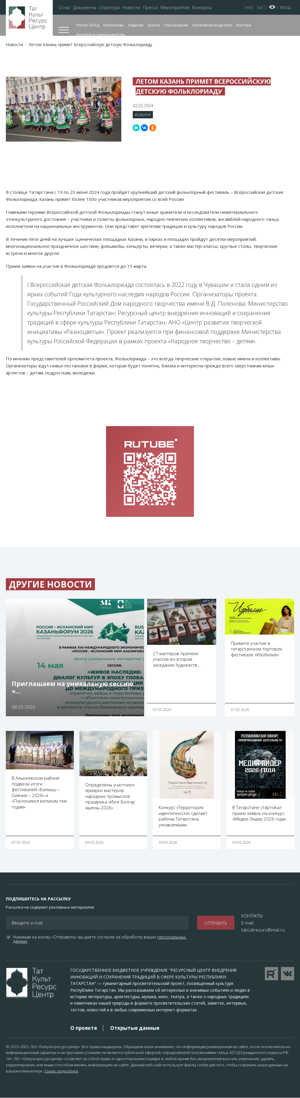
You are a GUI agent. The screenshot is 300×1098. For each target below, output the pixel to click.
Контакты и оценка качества (100, 34)
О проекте (83, 1028)
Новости (131, 7)
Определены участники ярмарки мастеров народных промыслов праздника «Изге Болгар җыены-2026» (110, 796)
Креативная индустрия (212, 25)
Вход (285, 7)
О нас (64, 7)
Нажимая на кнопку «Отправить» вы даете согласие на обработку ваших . (100, 939)
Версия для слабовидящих (272, 7)
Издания (135, 25)
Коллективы (113, 25)
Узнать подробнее (61, 1071)
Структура (109, 7)
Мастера (243, 25)
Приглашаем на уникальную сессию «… (72, 687)
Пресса (150, 7)
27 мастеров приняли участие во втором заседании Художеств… (177, 659)
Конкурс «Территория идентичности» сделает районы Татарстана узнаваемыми (183, 816)
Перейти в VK (287, 973)
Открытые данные (134, 1028)
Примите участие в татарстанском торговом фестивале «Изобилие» (256, 649)
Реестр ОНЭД (87, 25)
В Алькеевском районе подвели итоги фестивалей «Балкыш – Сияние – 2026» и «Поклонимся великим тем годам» (39, 792)
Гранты (153, 25)
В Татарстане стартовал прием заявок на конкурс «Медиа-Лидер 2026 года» (259, 813)
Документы (84, 7)
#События (143, 114)
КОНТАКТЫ (252, 916)
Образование (176, 25)
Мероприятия (175, 7)
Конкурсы (202, 7)
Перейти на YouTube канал (271, 973)
